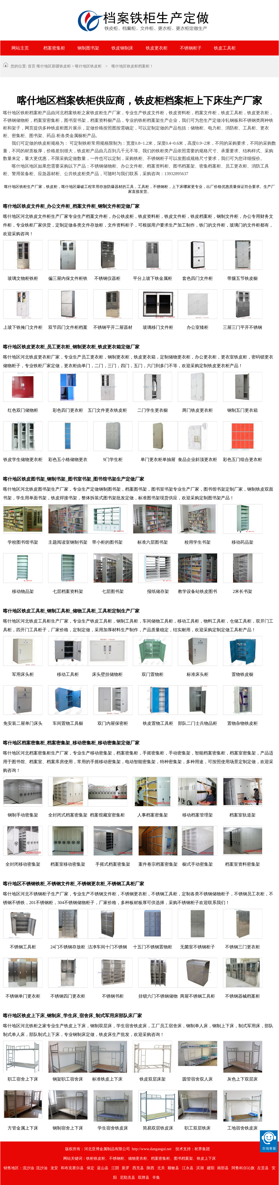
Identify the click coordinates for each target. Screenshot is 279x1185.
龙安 (54, 1168)
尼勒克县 (127, 1177)
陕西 (150, 1168)
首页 (31, 66)
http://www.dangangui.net (151, 1149)
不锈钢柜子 (191, 48)
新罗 (125, 1168)
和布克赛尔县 (72, 1168)
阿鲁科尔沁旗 (243, 1168)
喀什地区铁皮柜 (88, 66)
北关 (161, 1168)
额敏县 (173, 1168)
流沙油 (28, 1168)
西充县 (138, 1168)
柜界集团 (202, 1149)
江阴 (115, 1168)
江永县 (187, 1168)
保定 (90, 1168)
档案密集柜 (54, 48)
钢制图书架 (88, 48)
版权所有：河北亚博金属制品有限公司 (97, 1149)
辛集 (156, 1177)
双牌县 (143, 1177)
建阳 (210, 1168)
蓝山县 (102, 1168)
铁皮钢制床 (122, 48)
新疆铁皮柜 (61, 66)
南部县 (223, 1168)
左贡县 (263, 1168)
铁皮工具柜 (225, 48)
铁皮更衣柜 (157, 48)
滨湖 (200, 1168)
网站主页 (20, 48)
